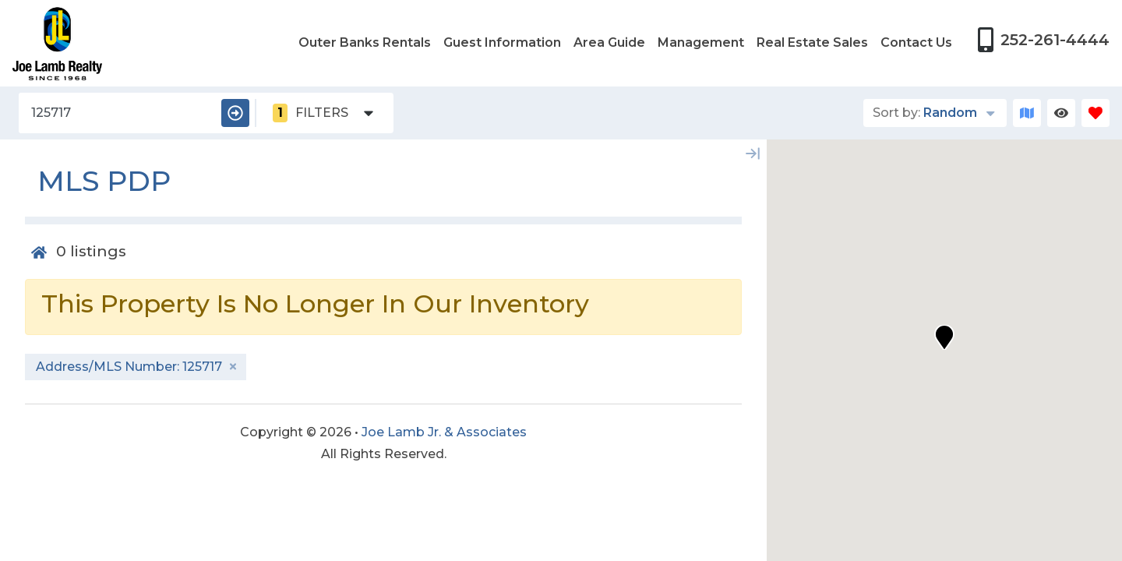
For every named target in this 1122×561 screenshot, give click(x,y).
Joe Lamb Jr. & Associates (444, 432)
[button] (944, 337)
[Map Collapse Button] (753, 153)
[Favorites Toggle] (1095, 113)
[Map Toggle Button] (1027, 113)
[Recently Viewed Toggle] (1061, 113)
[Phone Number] (1043, 39)
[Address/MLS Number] (117, 113)
